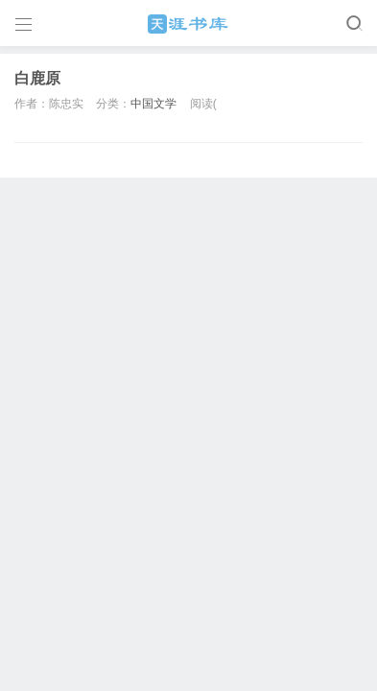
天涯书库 (189, 24)
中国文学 (153, 103)
